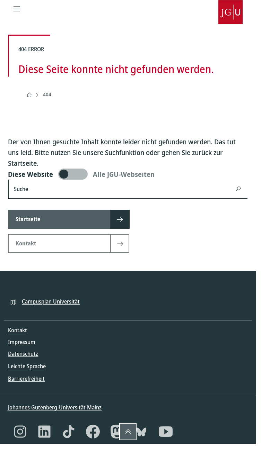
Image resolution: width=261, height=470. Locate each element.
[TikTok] (69, 432)
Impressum (21, 342)
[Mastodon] (117, 432)
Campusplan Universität (51, 301)
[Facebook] (93, 432)
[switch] (127, 174)
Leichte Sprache (27, 366)
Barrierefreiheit (26, 378)
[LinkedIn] (44, 432)
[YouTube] (166, 432)
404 (47, 94)
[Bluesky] (141, 432)
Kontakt (17, 330)
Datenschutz (23, 354)
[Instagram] (20, 432)
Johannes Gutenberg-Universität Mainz (55, 407)
